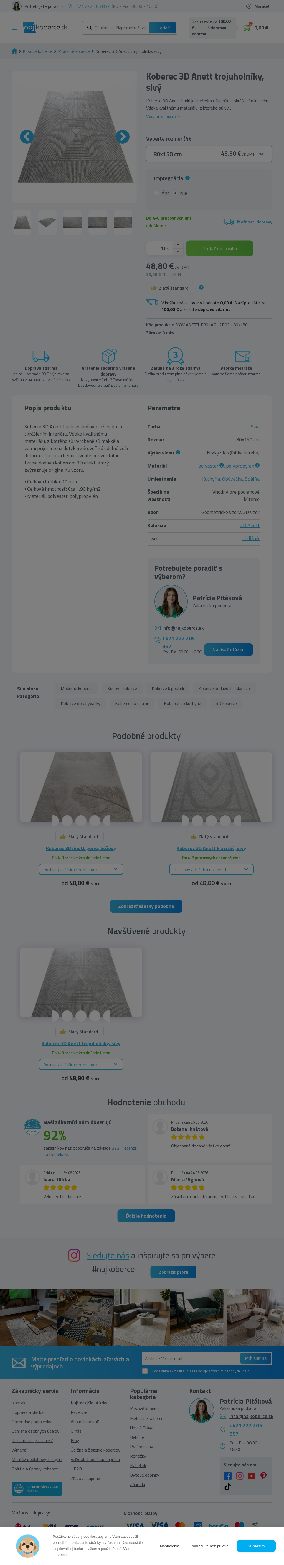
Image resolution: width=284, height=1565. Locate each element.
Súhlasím (256, 1546)
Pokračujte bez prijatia (210, 1546)
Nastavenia (169, 1546)
